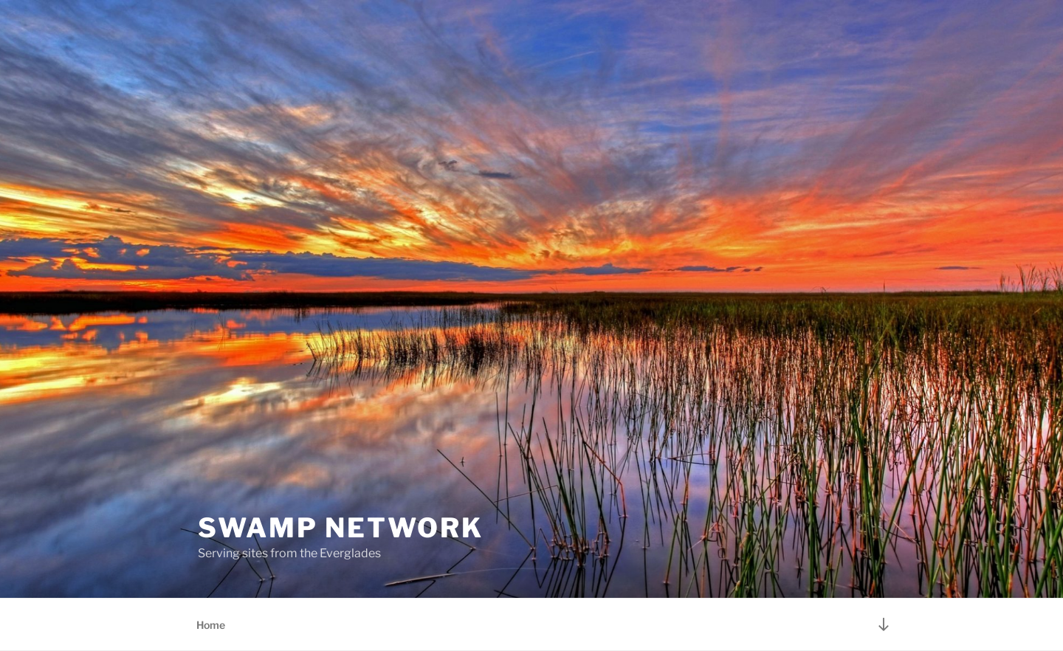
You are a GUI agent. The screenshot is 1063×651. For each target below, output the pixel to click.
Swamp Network (340, 528)
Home (210, 625)
